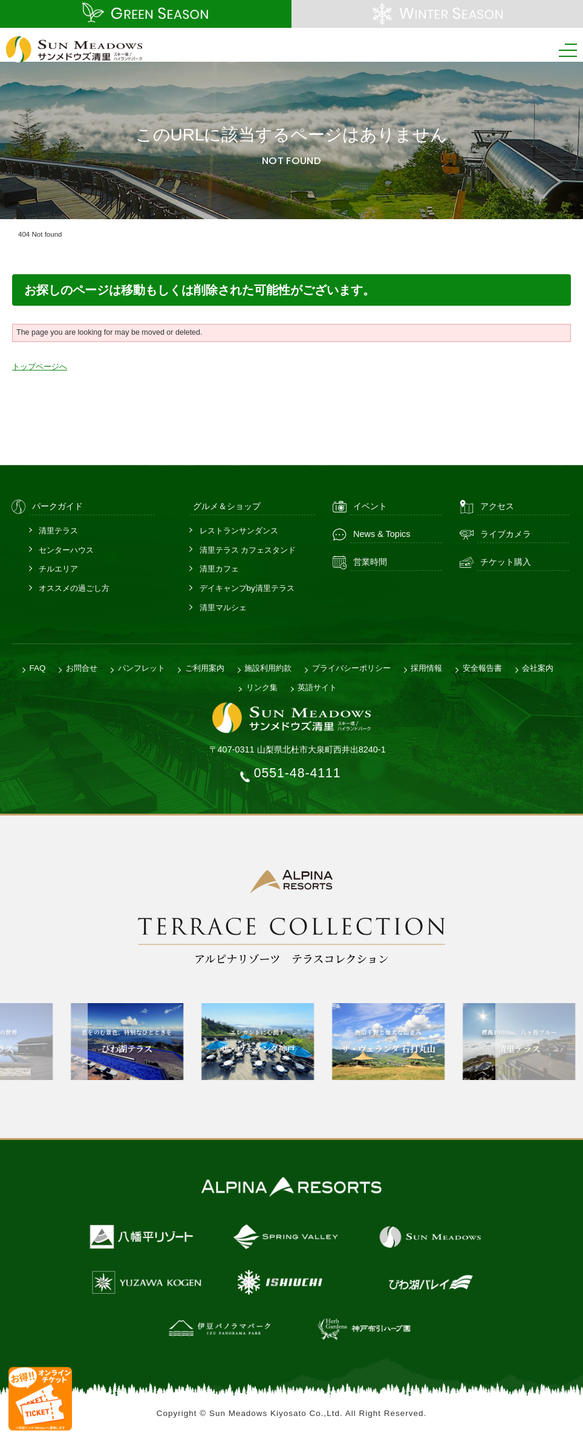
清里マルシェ (223, 606)
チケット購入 (505, 561)
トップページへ (39, 366)
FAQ (38, 667)
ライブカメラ (505, 533)
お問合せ (81, 667)
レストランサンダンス (239, 529)
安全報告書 (482, 667)
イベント (370, 505)
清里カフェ (219, 568)
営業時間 (370, 561)
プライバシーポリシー (351, 667)
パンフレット (141, 667)
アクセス (497, 505)
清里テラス (58, 529)
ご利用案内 (204, 667)
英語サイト (317, 686)
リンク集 (262, 686)
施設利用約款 (268, 667)
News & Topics (382, 533)
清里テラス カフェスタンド (248, 548)
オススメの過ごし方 (74, 587)
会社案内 (537, 667)
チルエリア (58, 568)
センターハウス (66, 548)
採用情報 (426, 667)
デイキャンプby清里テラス (247, 587)
